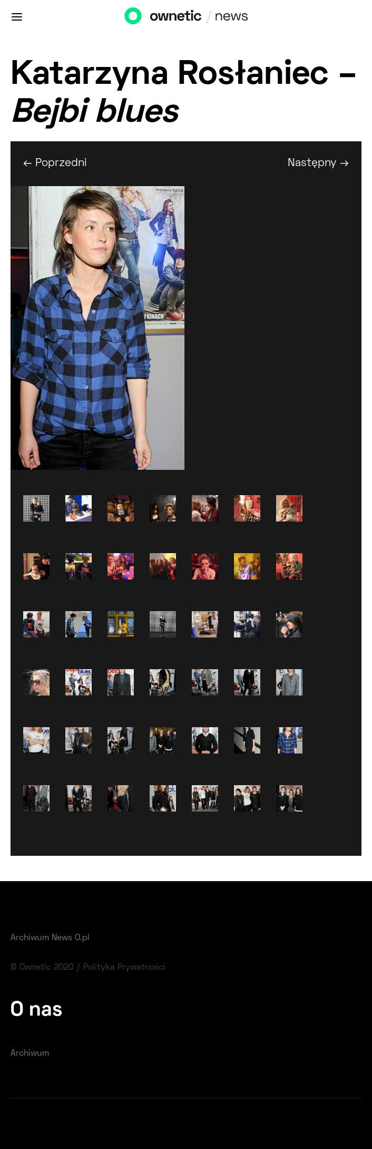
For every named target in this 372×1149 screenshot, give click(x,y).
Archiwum (30, 1053)
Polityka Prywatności (124, 967)
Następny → (318, 163)
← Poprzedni (55, 163)
